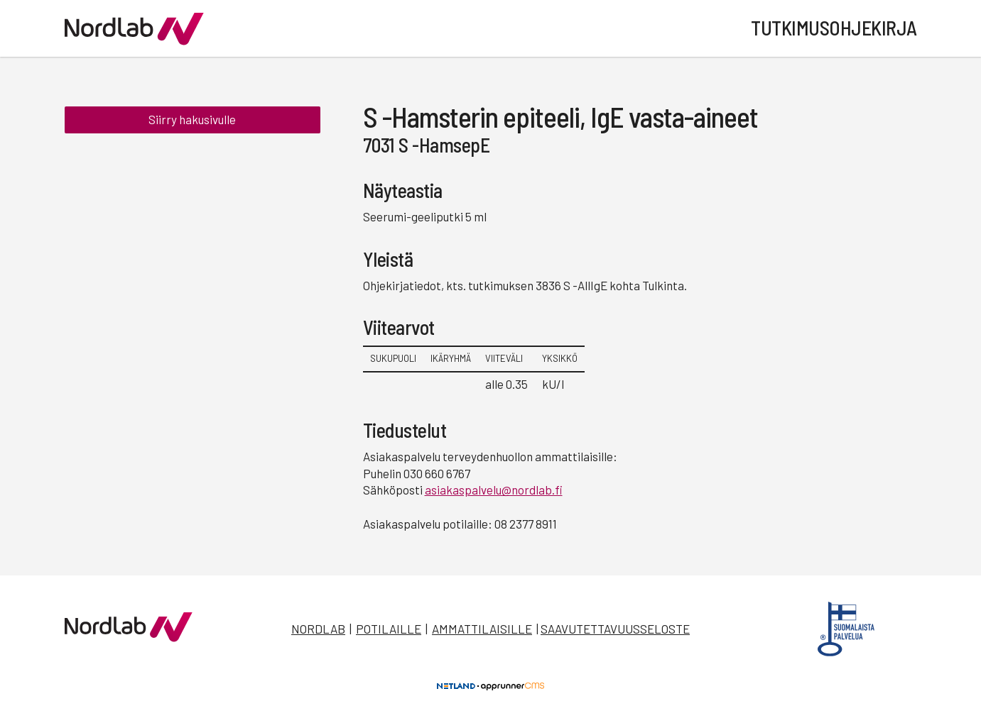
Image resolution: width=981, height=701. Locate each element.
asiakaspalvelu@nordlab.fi (494, 489)
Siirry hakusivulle (192, 119)
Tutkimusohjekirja (834, 28)
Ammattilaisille (482, 629)
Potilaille (388, 629)
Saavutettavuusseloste (615, 629)
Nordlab (318, 629)
